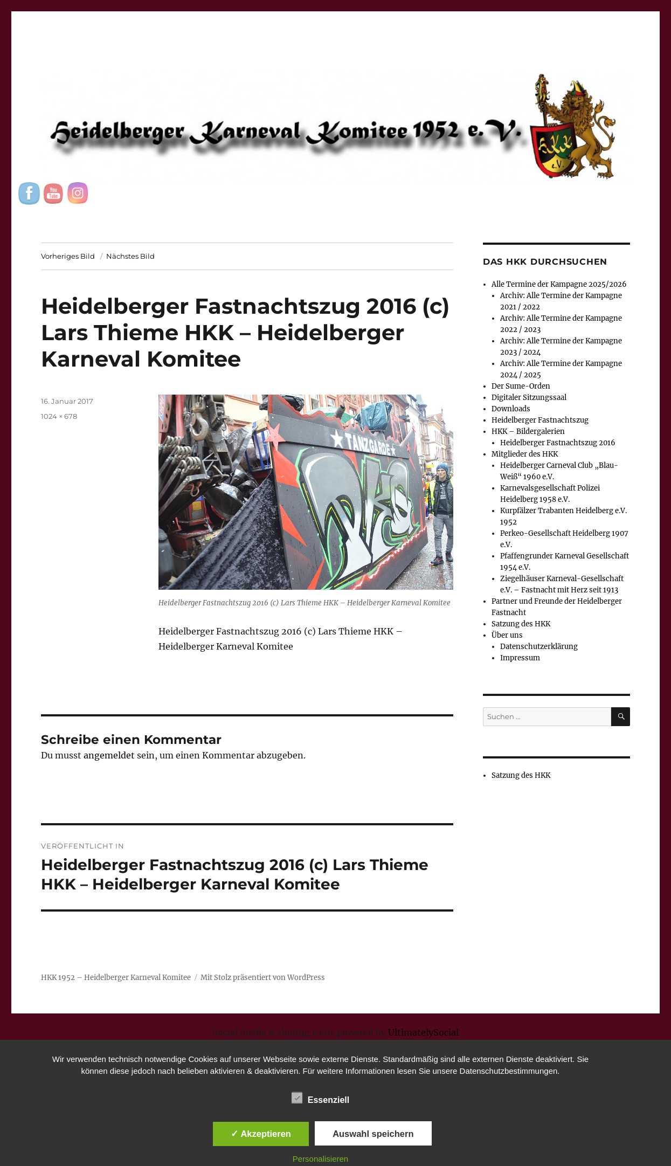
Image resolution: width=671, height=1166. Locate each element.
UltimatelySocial (423, 1032)
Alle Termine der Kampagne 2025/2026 (559, 284)
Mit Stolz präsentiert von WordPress (262, 977)
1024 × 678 (59, 416)
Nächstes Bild (130, 256)
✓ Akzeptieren (261, 1134)
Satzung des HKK (521, 624)
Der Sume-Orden (521, 386)
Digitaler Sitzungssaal (529, 397)
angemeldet (109, 755)
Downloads (511, 408)
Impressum (520, 658)
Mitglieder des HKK (525, 454)
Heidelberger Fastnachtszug (540, 420)
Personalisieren (320, 1158)
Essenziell (320, 1098)
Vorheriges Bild (68, 256)
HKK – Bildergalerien (528, 431)
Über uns (507, 635)
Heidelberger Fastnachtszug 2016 (557, 442)
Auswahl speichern (373, 1134)
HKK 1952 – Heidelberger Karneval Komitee (116, 977)
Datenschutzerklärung (539, 646)
